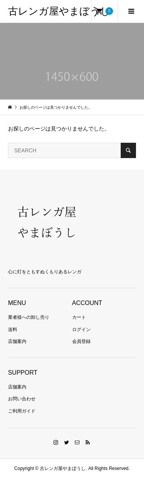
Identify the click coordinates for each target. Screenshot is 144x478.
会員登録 (81, 341)
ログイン (81, 329)
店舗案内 (17, 341)
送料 (12, 329)
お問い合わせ (22, 398)
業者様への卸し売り (28, 317)
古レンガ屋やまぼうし (59, 11)
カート (79, 317)
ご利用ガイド (22, 411)
